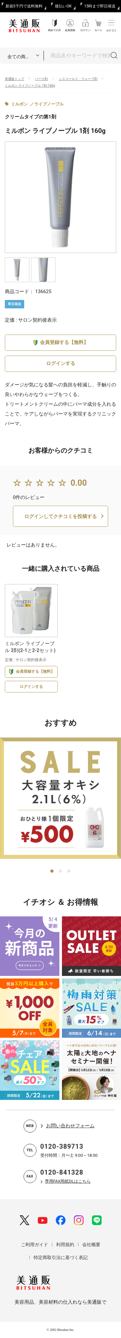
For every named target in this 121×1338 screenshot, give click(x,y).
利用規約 (65, 1244)
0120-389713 (62, 1146)
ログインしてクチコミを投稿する (60, 516)
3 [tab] (69, 871)
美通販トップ (14, 79)
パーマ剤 (41, 79)
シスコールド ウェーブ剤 (78, 79)
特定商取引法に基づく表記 (61, 1257)
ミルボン (19, 104)
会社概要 (91, 1244)
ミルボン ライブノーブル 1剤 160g (30, 85)
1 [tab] (52, 871)
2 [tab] (61, 871)
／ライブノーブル (47, 104)
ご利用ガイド (34, 1244)
